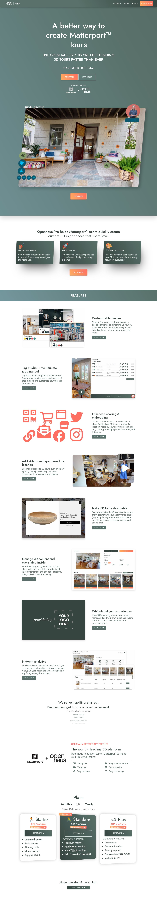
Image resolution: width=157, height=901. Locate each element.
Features (116, 3)
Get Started (146, 3)
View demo (78, 196)
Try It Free (69, 77)
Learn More (87, 77)
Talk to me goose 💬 (78, 887)
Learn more (99, 337)
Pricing (126, 3)
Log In (135, 3)
